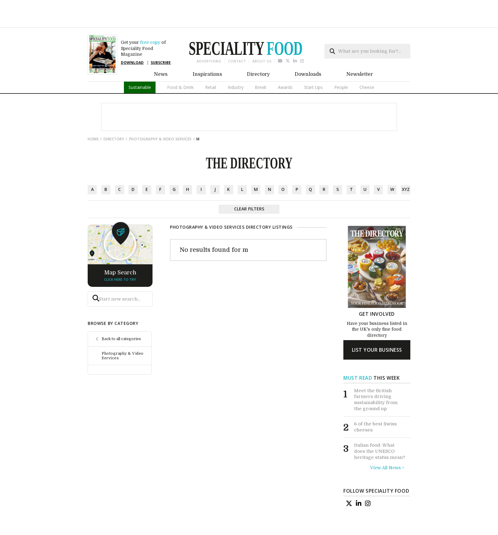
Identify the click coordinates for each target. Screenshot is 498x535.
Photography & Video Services (160, 117)
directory (113, 117)
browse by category (113, 302)
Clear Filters (249, 187)
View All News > (387, 446)
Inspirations (207, 53)
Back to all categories (121, 317)
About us (262, 39)
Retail (210, 66)
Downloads (308, 53)
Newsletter (359, 53)
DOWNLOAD (132, 41)
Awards (285, 66)
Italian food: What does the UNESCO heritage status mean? (379, 429)
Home (93, 117)
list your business (377, 328)
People (341, 66)
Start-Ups (313, 66)
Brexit (260, 66)
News (160, 53)
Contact (237, 39)
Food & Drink (180, 66)
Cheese (366, 66)
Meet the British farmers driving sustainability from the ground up (376, 378)
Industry (236, 66)
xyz (406, 168)
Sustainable (139, 66)
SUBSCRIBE (161, 41)
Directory (258, 53)
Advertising (209, 39)
